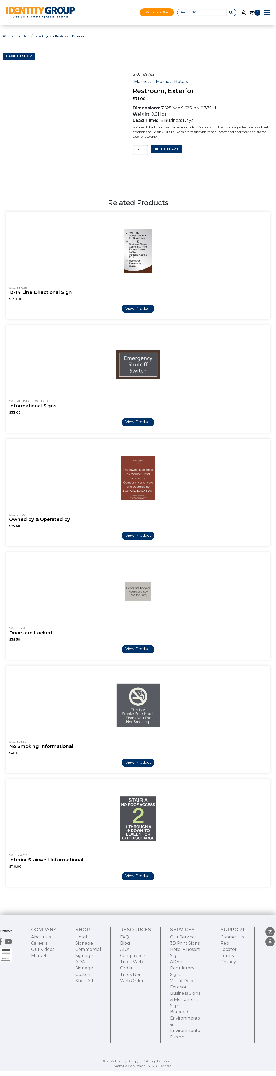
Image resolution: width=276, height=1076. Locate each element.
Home (13, 41)
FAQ (124, 966)
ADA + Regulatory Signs (182, 998)
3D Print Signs (185, 972)
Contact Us (232, 966)
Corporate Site (157, 12)
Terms (227, 985)
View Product (138, 313)
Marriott (142, 86)
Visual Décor (183, 1010)
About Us (41, 966)
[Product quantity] (140, 155)
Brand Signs (42, 41)
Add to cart (166, 153)
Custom (83, 1004)
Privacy (228, 991)
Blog (125, 972)
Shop (25, 41)
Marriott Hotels (172, 86)
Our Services (183, 966)
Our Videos (42, 978)
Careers (39, 972)
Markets (39, 985)
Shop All (84, 1010)
